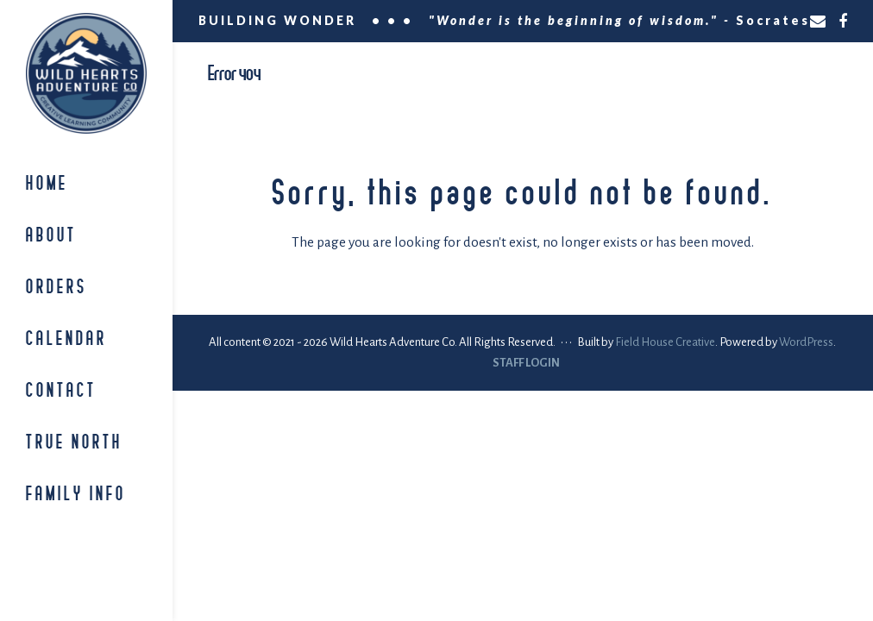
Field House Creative (665, 342)
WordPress (806, 342)
